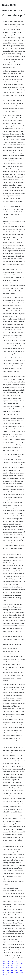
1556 (21, 965)
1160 (7, 967)
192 (12, 972)
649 (8, 965)
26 (3, 967)
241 (18, 963)
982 (3, 965)
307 (16, 961)
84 (3, 974)
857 (8, 963)
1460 (17, 972)
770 (11, 974)
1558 (21, 967)
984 (22, 963)
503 (3, 970)
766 (16, 970)
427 (12, 965)
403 (8, 970)
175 (8, 972)
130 (8, 961)
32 (20, 961)
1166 (21, 972)
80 (12, 961)
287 (3, 972)
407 (16, 967)
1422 (13, 963)
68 (6, 974)
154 (12, 970)
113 (12, 967)
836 (21, 970)
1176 (17, 965)
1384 (4, 963)
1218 (4, 961)
